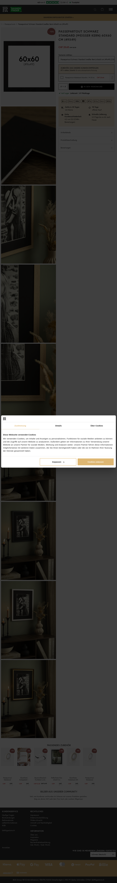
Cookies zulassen (96, 462)
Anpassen (58, 462)
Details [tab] (58, 425)
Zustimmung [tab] (20, 425)
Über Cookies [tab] (96, 425)
